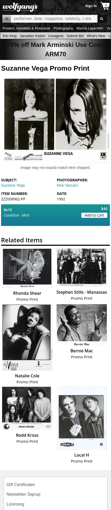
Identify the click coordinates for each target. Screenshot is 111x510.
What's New (96, 36)
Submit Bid (75, 36)
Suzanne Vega (13, 185)
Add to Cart (94, 215)
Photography (63, 28)
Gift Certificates (21, 484)
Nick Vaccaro (67, 185)
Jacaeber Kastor (32, 36)
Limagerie (56, 36)
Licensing (15, 504)
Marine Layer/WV (89, 28)
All (6, 19)
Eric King (9, 36)
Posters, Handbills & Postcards (26, 28)
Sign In (91, 6)
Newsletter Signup (23, 494)
